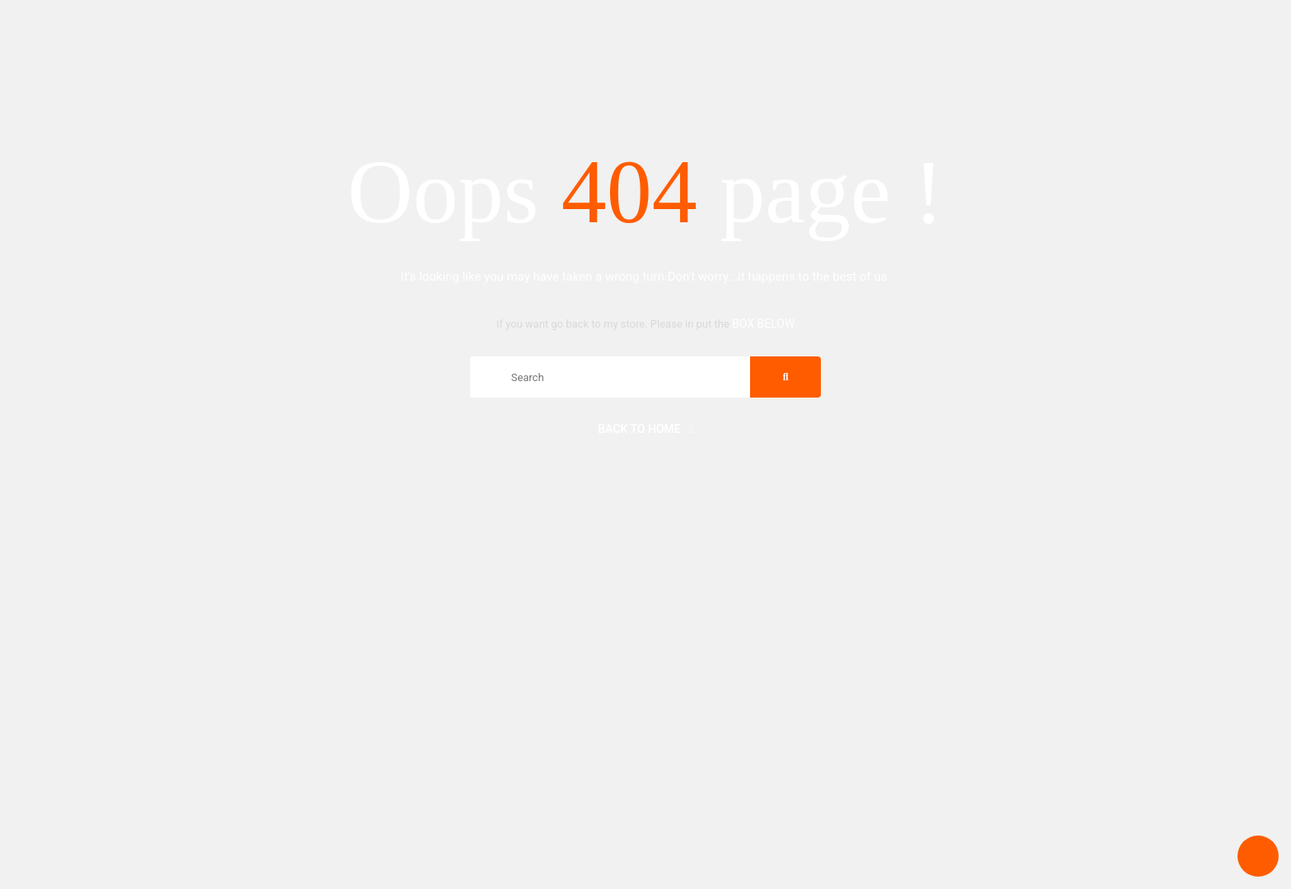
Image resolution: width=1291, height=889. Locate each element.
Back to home (645, 428)
